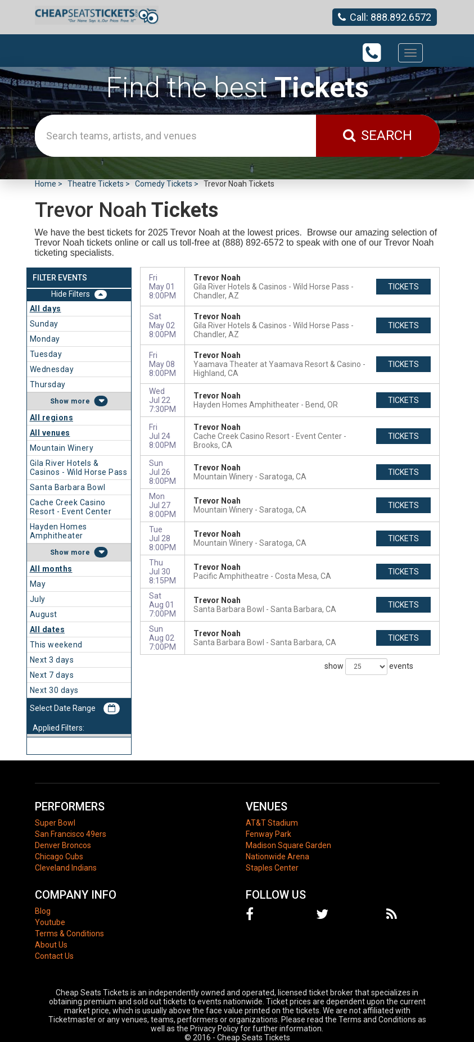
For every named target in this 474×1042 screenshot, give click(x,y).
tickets (403, 286)
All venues (50, 432)
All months (51, 568)
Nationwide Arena (277, 856)
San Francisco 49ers (70, 834)
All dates (47, 629)
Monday (45, 338)
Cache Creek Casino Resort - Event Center (71, 507)
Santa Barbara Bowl (68, 487)
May (38, 583)
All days (45, 308)
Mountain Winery (62, 447)
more (80, 401)
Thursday (48, 384)
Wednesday (52, 369)
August (43, 614)
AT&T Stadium (272, 822)
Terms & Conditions (69, 933)
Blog (43, 911)
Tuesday (46, 354)
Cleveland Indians (66, 867)
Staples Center (272, 867)
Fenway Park (268, 834)
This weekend (56, 644)
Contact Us (54, 956)
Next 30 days (54, 690)
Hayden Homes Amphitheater (58, 531)
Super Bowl (55, 822)
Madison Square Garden (288, 845)
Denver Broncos (63, 845)
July (38, 599)
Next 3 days (52, 659)
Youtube (50, 922)
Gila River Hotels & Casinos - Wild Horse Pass (79, 468)
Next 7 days (52, 674)
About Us (51, 944)
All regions (52, 417)
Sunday (44, 323)
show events (368, 666)
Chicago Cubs (59, 856)
